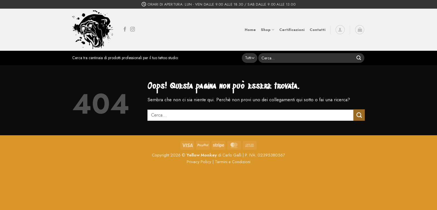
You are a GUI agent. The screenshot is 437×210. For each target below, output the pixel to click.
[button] (340, 29)
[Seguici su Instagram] (132, 29)
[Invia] (359, 58)
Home (250, 29)
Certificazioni (292, 29)
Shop (267, 30)
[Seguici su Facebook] (125, 29)
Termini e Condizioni (233, 162)
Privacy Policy (199, 162)
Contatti (318, 29)
